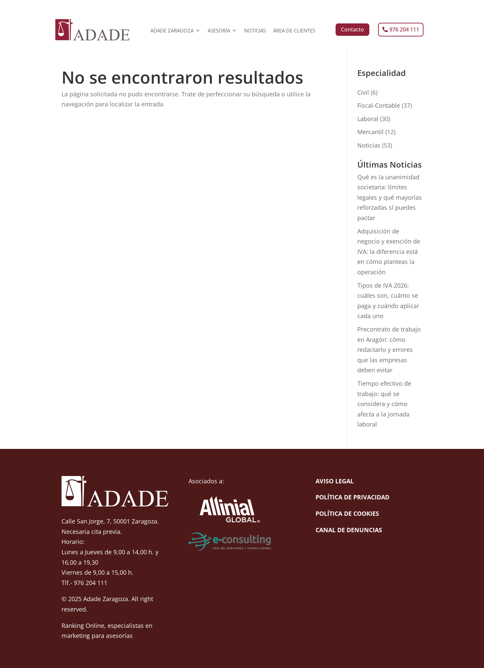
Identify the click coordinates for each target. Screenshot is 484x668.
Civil (363, 92)
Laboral (367, 119)
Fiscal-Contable (378, 105)
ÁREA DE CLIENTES (294, 31)
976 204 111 (404, 29)
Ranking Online (83, 626)
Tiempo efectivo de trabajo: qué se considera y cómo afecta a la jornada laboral (384, 403)
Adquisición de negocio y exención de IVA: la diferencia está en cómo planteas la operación (388, 251)
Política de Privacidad (352, 497)
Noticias (368, 145)
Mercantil (370, 132)
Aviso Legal (335, 481)
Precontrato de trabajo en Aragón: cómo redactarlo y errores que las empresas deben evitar (389, 349)
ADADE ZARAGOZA (172, 31)
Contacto (352, 29)
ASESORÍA (219, 31)
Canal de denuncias (349, 530)
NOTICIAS (255, 31)
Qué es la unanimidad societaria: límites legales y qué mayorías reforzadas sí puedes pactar (389, 197)
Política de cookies (347, 513)
